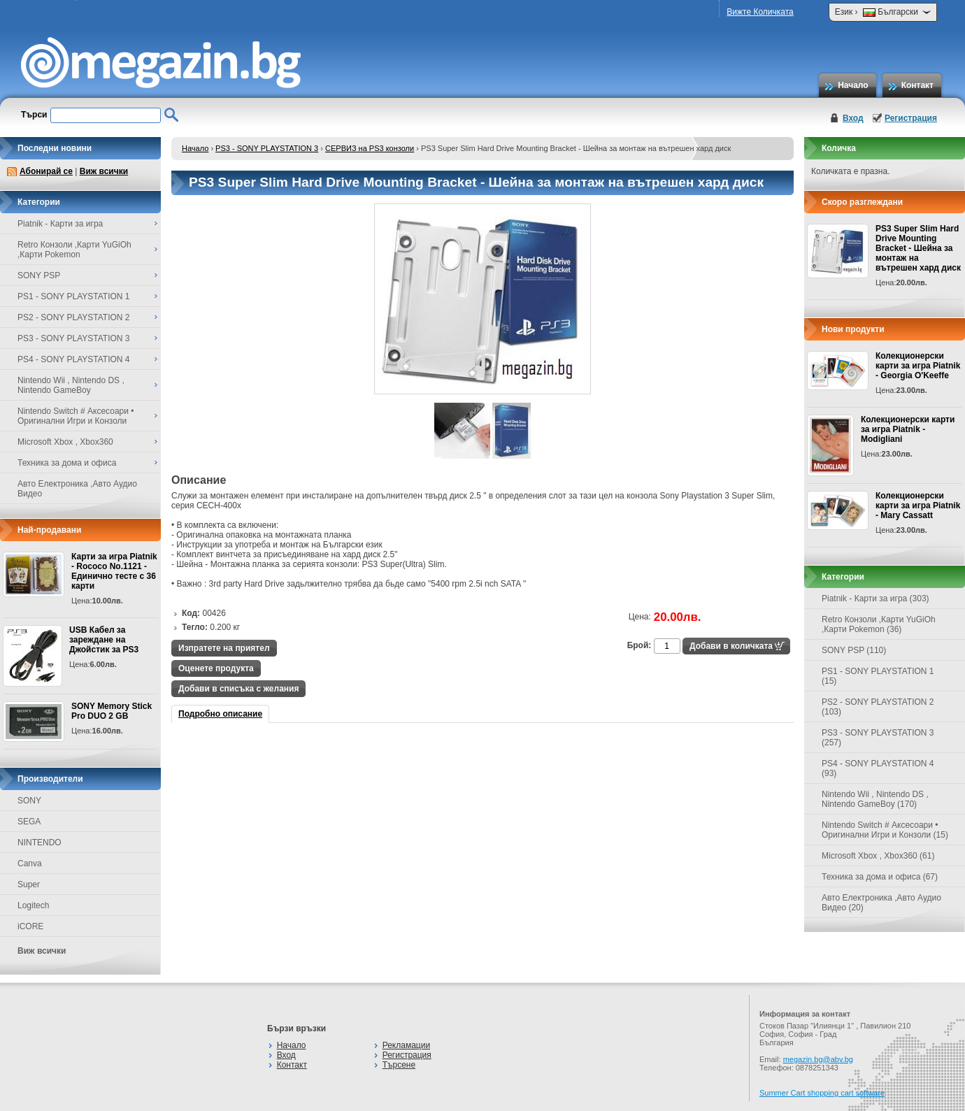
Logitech (33, 905)
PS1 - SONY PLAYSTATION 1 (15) (878, 676)
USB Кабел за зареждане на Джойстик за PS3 (103, 639)
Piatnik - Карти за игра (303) (875, 598)
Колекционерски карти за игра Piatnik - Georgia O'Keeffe (917, 365)
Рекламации (406, 1045)
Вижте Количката (760, 12)
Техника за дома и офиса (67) (880, 877)
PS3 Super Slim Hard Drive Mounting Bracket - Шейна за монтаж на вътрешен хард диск (918, 248)
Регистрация (911, 118)
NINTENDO (39, 842)
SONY (29, 800)
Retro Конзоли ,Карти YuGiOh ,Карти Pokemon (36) (879, 624)
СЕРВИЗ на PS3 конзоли (369, 148)
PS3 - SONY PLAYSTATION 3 (266, 148)
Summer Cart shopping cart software (822, 1093)
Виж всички (104, 171)
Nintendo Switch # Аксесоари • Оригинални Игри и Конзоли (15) (885, 830)
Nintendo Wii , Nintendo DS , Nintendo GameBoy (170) (875, 799)
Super (28, 884)
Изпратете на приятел (224, 648)
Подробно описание (220, 714)
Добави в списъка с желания (238, 689)
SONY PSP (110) (854, 650)
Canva (29, 863)
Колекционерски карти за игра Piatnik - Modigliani (908, 429)
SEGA (29, 821)
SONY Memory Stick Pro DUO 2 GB (111, 711)
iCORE (30, 926)
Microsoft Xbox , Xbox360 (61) (878, 856)
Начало (853, 85)
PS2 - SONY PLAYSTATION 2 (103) (878, 707)
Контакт (917, 85)
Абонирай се (46, 171)
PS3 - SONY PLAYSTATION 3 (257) (878, 737)
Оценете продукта (216, 668)
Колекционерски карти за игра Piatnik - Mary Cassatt (917, 505)
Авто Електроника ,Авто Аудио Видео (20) (881, 902)
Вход (853, 118)
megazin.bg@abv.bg (818, 1059)
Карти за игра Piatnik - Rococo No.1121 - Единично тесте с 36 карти (114, 571)
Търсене (399, 1065)
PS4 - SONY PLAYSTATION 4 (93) (878, 768)
